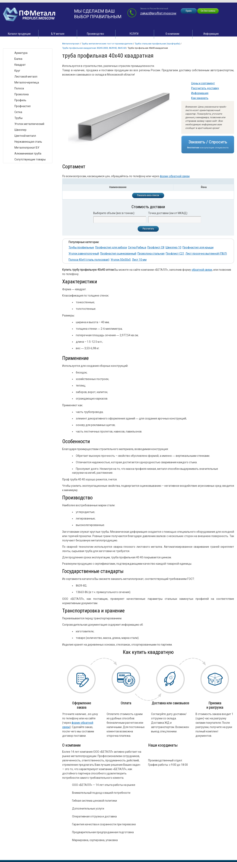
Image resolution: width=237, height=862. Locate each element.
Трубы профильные (81, 247)
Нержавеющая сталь (28, 141)
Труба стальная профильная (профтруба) (157, 43)
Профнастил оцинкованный (118, 253)
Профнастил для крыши (197, 247)
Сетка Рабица (137, 247)
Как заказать (199, 98)
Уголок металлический (29, 123)
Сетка (18, 112)
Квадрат (20, 64)
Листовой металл (25, 76)
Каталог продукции (19, 33)
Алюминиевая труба (27, 153)
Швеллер (20, 129)
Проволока (21, 94)
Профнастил (22, 106)
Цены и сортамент (203, 83)
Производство (95, 33)
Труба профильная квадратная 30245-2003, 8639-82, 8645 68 (94, 48)
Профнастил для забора (111, 247)
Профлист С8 (155, 247)
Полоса (19, 88)
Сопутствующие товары (30, 159)
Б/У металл (57, 33)
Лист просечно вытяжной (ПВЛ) (206, 253)
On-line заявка (208, 10)
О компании (172, 33)
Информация (211, 33)
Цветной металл (25, 135)
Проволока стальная (151, 253)
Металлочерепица (26, 82)
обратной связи (202, 269)
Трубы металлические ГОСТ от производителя (107, 43)
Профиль (20, 100)
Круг (17, 70)
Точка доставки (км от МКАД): (168, 213)
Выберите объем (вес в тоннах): (114, 213)
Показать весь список (148, 195)
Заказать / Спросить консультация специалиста (208, 144)
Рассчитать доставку (205, 88)
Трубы (18, 118)
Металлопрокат (70, 43)
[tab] (148, 181)
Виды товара (15, 44)
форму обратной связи (175, 176)
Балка (18, 58)
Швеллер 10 (173, 247)
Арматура (20, 52)
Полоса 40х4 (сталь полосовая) (89, 259)
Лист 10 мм (139, 259)
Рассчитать (148, 228)
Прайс (189, 10)
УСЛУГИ (133, 33)
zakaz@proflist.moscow (158, 13)
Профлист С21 (175, 253)
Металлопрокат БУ (26, 147)
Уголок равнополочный (84, 253)
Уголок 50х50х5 (121, 259)
